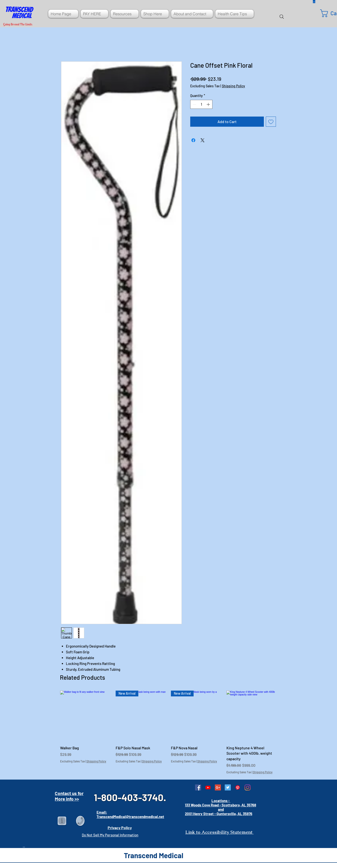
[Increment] (209, 104)
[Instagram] (248, 787)
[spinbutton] (201, 104)
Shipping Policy (233, 86)
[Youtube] (208, 787)
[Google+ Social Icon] (218, 787)
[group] (168, 732)
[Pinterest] (238, 787)
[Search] (282, 17)
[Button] (24, 846)
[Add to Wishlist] (271, 122)
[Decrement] (194, 104)
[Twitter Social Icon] (228, 787)
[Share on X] (202, 140)
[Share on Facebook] (193, 140)
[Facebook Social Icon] (198, 787)
